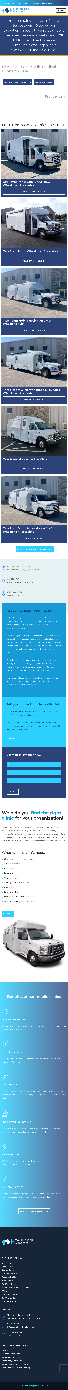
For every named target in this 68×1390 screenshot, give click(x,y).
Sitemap (5, 1350)
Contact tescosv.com (44, 82)
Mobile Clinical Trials (11, 1353)
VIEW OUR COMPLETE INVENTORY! (34, 549)
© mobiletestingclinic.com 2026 (34, 1385)
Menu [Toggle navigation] (61, 10)
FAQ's (4, 1291)
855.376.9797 (45, 3)
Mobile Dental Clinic (11, 1357)
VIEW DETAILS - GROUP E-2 (34, 261)
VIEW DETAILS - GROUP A (34, 468)
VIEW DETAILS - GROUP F (34, 538)
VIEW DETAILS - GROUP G (34, 330)
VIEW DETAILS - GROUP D (34, 191)
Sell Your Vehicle (9, 1298)
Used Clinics (23, 3)
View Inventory (9, 3)
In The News (7, 1280)
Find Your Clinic (20, 827)
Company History (9, 1273)
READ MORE (12, 738)
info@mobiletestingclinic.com (20, 582)
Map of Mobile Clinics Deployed (16, 1287)
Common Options (10, 1294)
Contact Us (35, 3)
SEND (12, 791)
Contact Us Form (9, 1301)
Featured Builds (9, 1277)
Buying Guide (8, 1270)
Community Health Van (12, 1360)
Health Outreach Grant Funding (16, 1367)
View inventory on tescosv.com (17, 82)
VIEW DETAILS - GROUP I (34, 399)
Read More (8, 913)
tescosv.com (23, 25)
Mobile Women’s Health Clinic (15, 1364)
